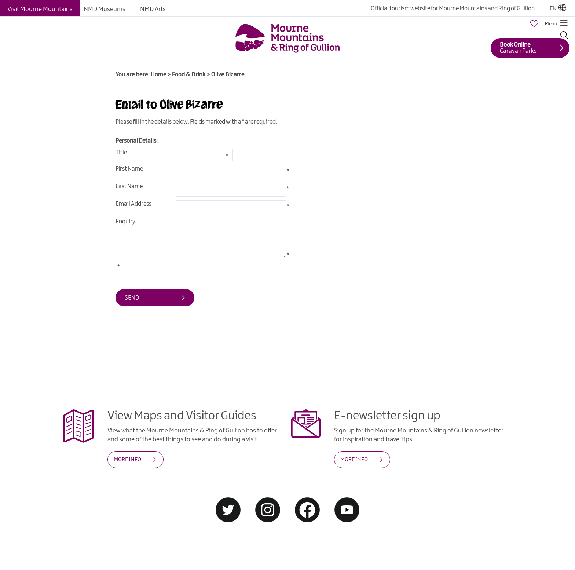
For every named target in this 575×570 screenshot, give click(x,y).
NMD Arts (153, 9)
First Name (129, 169)
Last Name (129, 186)
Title (121, 153)
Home (158, 75)
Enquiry (125, 222)
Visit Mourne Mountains (40, 9)
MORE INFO (127, 460)
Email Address (133, 204)
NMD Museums (104, 9)
